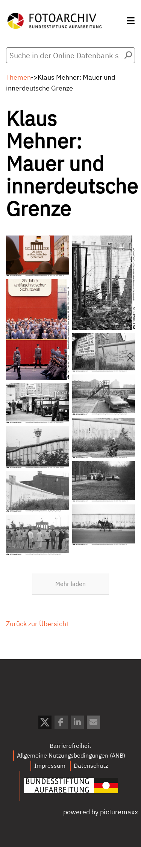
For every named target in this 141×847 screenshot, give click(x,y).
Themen (18, 77)
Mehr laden (70, 618)
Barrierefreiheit (70, 745)
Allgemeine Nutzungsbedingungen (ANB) (71, 755)
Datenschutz (91, 765)
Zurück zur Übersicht (37, 658)
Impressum (49, 765)
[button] (130, 20)
